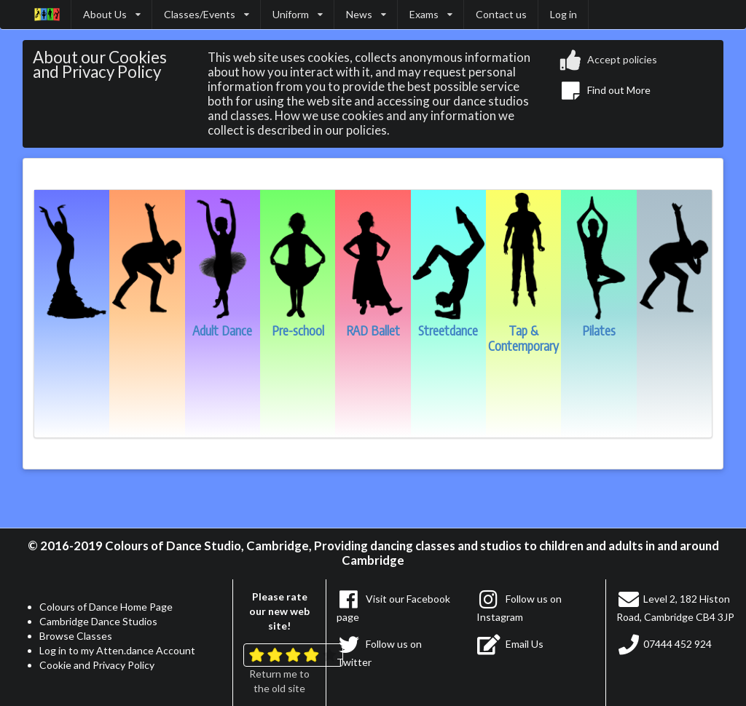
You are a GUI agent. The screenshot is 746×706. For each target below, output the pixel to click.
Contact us (501, 14)
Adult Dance (222, 323)
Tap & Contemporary (523, 331)
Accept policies (608, 60)
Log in (563, 14)
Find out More (605, 90)
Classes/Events (206, 14)
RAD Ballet (372, 323)
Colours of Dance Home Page (106, 606)
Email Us (509, 644)
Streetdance (448, 323)
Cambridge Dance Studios (98, 621)
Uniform (297, 14)
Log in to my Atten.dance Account (117, 650)
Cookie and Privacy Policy (96, 665)
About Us (112, 14)
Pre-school (297, 323)
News (366, 14)
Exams (430, 14)
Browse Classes (75, 636)
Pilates (598, 323)
